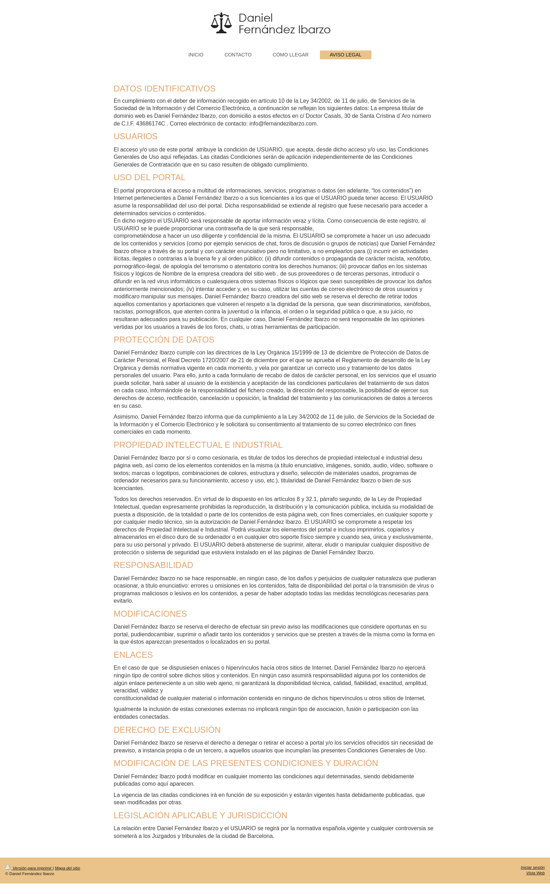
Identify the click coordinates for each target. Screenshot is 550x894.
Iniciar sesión (533, 867)
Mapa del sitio (67, 868)
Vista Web (535, 873)
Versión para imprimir (29, 868)
